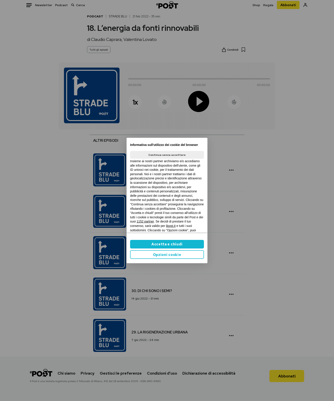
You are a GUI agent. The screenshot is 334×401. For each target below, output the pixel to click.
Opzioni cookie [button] (167, 254)
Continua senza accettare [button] (167, 155)
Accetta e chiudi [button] (167, 244)
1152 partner (145, 221)
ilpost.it (171, 226)
